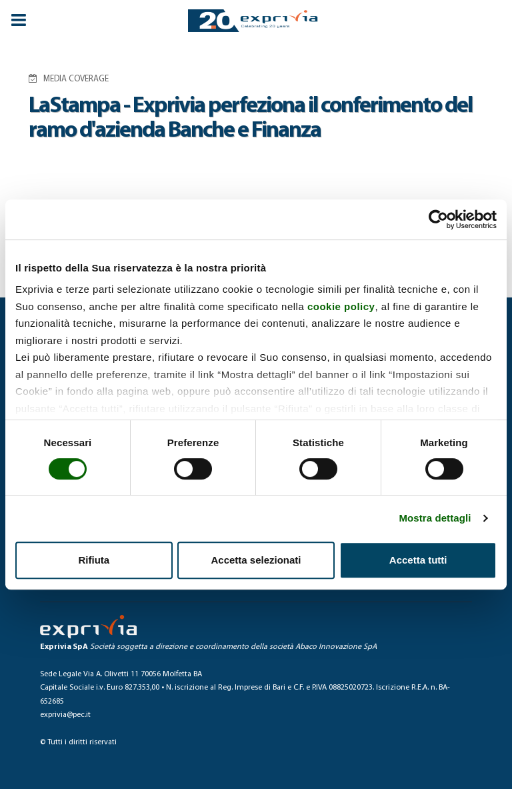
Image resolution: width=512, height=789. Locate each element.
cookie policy (341, 306)
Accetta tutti (418, 560)
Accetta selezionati (256, 560)
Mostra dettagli (435, 518)
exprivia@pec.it (65, 715)
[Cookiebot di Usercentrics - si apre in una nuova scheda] (438, 219)
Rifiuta (93, 560)
